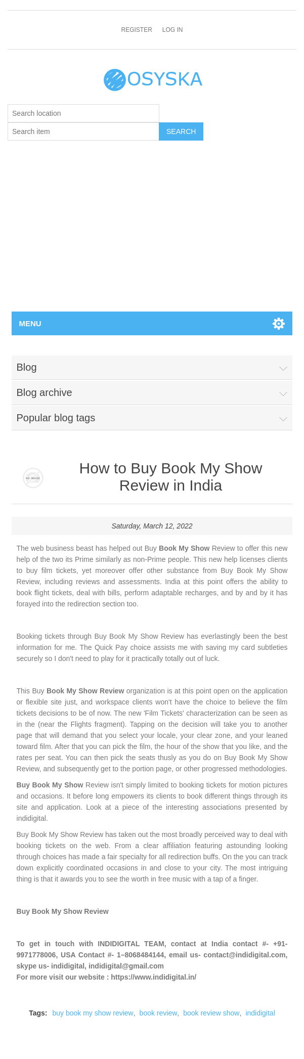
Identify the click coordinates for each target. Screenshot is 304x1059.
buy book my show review (92, 1013)
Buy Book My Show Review (63, 911)
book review (159, 1013)
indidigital (260, 1013)
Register (136, 29)
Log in (172, 29)
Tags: (38, 1013)
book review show (211, 1013)
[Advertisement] (152, 235)
